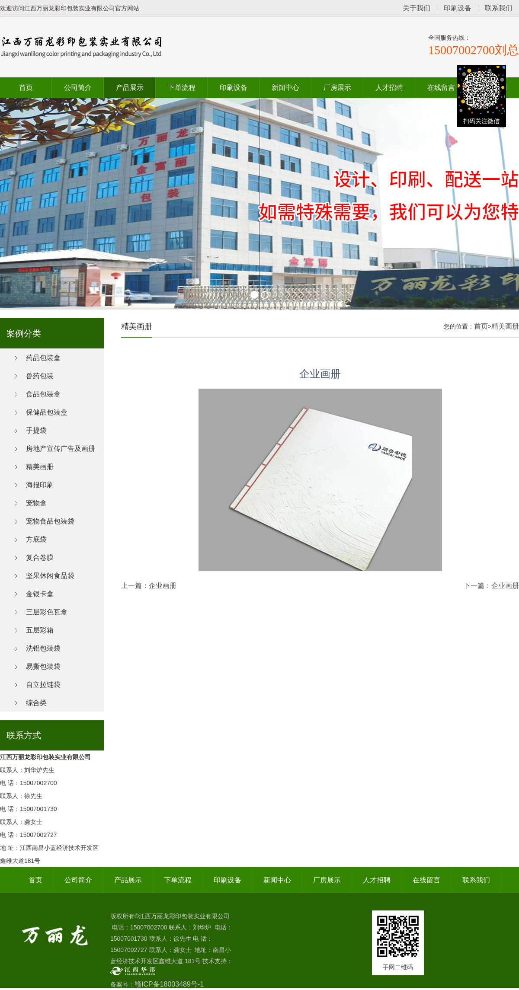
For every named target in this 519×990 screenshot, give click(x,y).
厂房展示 (337, 87)
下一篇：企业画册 (491, 585)
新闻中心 (285, 87)
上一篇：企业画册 (148, 585)
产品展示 (130, 87)
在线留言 (441, 87)
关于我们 (416, 8)
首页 (26, 87)
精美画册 (505, 326)
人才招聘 (389, 87)
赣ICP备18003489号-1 (169, 984)
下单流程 (181, 87)
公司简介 (78, 87)
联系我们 (499, 8)
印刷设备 (457, 8)
